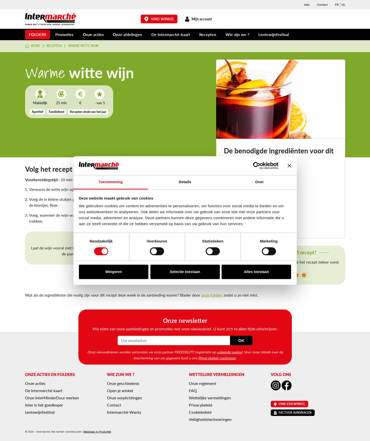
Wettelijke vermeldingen (210, 398)
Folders (37, 34)
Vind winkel (159, 19)
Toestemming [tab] (111, 182)
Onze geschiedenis (123, 383)
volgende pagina (229, 351)
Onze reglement (202, 383)
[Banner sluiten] (289, 165)
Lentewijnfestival (273, 34)
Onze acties (93, 34)
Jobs (307, 4)
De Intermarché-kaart (170, 34)
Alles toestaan (256, 272)
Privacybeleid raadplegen (217, 357)
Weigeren (113, 272)
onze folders (212, 295)
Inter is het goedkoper (44, 405)
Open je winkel (120, 390)
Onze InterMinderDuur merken (52, 398)
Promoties (64, 34)
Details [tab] (185, 182)
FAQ (193, 390)
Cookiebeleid (200, 412)
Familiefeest (56, 112)
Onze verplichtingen (124, 398)
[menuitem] (337, 4)
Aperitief (37, 112)
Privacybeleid (200, 405)
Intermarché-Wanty (124, 412)
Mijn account (198, 19)
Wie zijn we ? (237, 34)
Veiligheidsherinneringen (210, 419)
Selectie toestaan (185, 272)
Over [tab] (259, 182)
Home (32, 46)
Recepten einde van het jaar (88, 112)
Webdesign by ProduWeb (97, 431)
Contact (322, 4)
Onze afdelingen (127, 34)
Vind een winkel (289, 404)
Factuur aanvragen (292, 412)
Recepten (207, 34)
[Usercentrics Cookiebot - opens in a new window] (256, 165)
